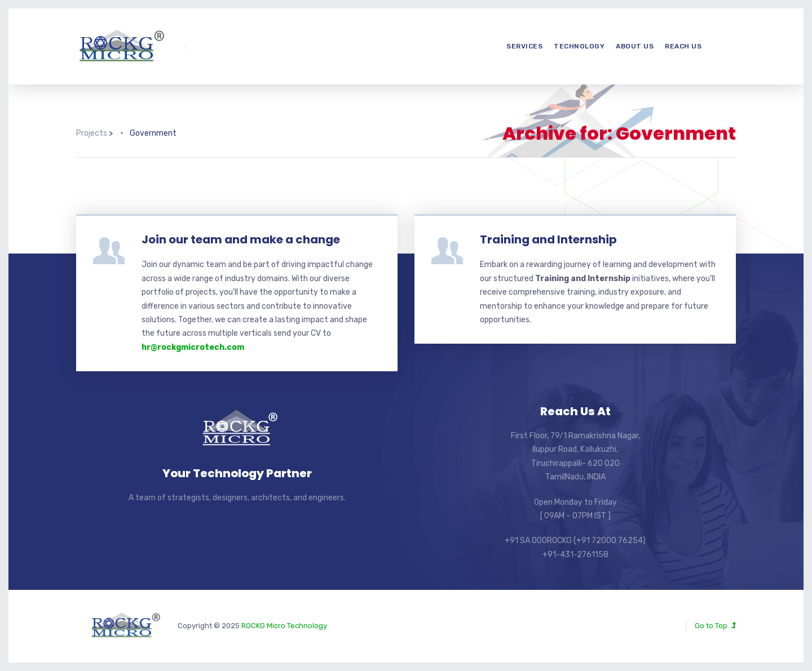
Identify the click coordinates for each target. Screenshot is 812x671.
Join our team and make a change (241, 239)
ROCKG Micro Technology (284, 625)
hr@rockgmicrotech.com (193, 347)
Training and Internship (548, 239)
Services (524, 46)
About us (635, 46)
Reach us (683, 46)
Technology (579, 46)
